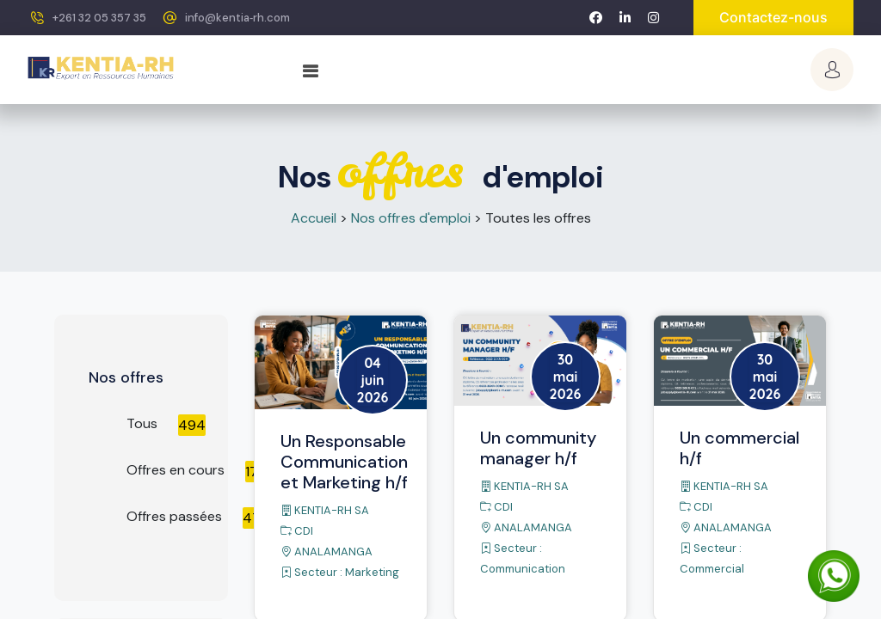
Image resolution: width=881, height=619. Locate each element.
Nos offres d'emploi (411, 218)
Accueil (313, 218)
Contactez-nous (773, 17)
